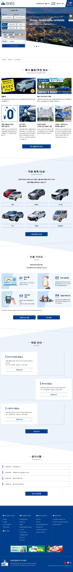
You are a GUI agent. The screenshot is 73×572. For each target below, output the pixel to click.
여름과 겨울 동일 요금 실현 (26, 527)
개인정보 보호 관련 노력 (41, 529)
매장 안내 (58, 3)
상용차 (36, 226)
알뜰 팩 (21, 524)
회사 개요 (38, 519)
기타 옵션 (49, 317)
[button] (34, 46)
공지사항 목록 (36, 494)
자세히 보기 (19, 370)
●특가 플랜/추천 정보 (25, 515)
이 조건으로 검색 (13, 46)
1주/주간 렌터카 (23, 532)
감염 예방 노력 (39, 527)
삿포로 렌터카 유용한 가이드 (59, 519)
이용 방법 (5, 522)
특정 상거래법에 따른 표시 (42, 524)
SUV (12, 226)
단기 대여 (22, 529)
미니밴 (60, 204)
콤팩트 (36, 204)
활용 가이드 (47, 3)
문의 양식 (38, 522)
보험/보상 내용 (24, 317)
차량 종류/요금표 (40, 3)
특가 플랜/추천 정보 (36, 146)
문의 (63, 3)
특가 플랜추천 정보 (53, 3)
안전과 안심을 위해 (7, 524)
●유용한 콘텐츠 (57, 515)
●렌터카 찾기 (6, 531)
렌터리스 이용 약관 (40, 532)
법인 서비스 (22, 537)
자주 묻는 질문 (6, 527)
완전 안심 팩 (22, 522)
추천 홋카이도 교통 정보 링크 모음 (60, 522)
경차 (12, 204)
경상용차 (60, 226)
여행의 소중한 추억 (57, 524)
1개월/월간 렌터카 (24, 534)
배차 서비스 (22, 540)
